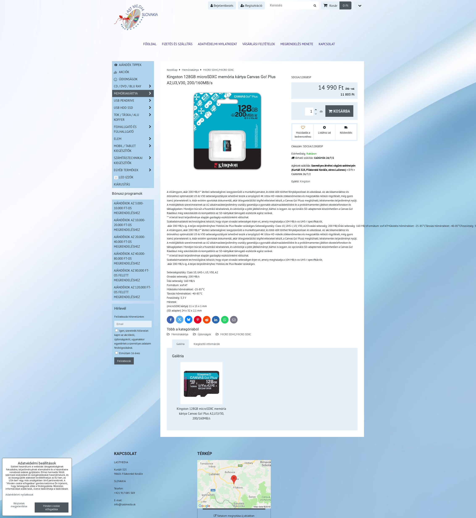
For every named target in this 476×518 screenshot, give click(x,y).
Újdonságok (204, 334)
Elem (134, 138)
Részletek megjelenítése (19, 505)
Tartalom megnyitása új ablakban (234, 516)
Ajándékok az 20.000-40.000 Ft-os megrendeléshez (129, 241)
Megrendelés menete (296, 44)
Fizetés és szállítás (177, 44)
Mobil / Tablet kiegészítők (134, 148)
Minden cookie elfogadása (51, 507)
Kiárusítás (122, 184)
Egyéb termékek (134, 170)
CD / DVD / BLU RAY (134, 86)
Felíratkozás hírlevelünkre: (129, 316)
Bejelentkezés (221, 5)
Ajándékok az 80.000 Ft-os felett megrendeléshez (131, 275)
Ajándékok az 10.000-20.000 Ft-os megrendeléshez (129, 225)
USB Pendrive (134, 100)
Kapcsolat (327, 44)
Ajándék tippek (128, 65)
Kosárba (339, 111)
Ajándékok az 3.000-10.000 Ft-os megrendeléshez (128, 208)
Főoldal (149, 44)
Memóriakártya (179, 334)
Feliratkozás (124, 361)
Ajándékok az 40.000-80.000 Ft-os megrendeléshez (129, 258)
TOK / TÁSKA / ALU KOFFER (134, 117)
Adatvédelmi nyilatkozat (217, 44)
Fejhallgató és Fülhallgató (134, 129)
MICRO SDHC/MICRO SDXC (235, 334)
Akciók (121, 72)
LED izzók (123, 177)
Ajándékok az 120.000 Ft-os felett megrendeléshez (132, 292)
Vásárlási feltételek (258, 44)
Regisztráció (251, 5)
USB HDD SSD (134, 107)
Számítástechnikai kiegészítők (134, 160)
